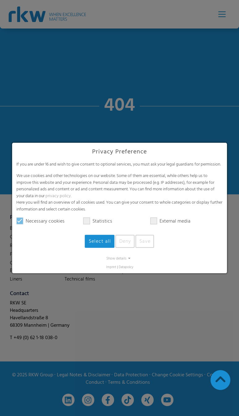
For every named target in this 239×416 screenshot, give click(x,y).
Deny (125, 241)
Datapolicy (126, 267)
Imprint (111, 267)
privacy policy (58, 195)
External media (170, 221)
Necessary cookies (40, 221)
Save (145, 241)
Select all (100, 241)
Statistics (97, 221)
